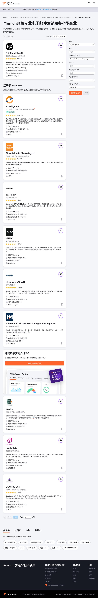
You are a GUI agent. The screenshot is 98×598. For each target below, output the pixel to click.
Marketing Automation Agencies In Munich (56, 17)
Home (5, 17)
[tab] (6, 531)
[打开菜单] (93, 3)
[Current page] (27, 517)
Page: (22, 517)
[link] (89, 3)
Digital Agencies (16, 17)
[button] (59, 36)
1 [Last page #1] (34, 517)
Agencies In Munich (31, 17)
